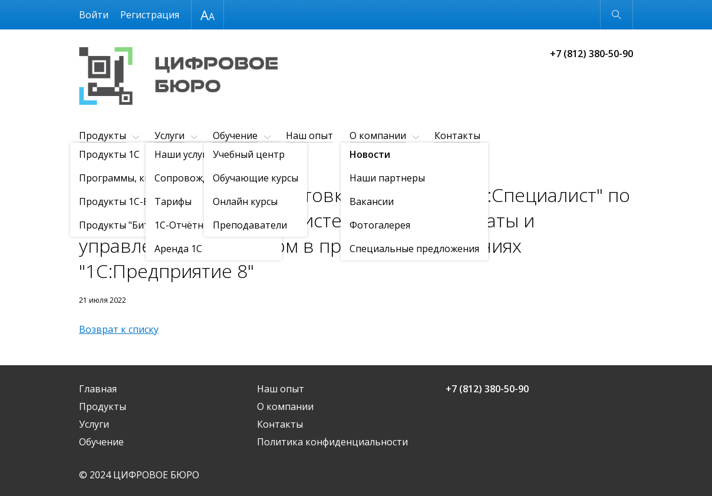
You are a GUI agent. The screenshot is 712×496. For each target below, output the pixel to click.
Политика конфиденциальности (332, 441)
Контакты (457, 135)
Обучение (235, 135)
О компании (378, 135)
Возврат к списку (119, 329)
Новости (146, 165)
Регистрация (149, 14)
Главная (98, 388)
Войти (93, 14)
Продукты (102, 135)
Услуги (169, 135)
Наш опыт (309, 135)
